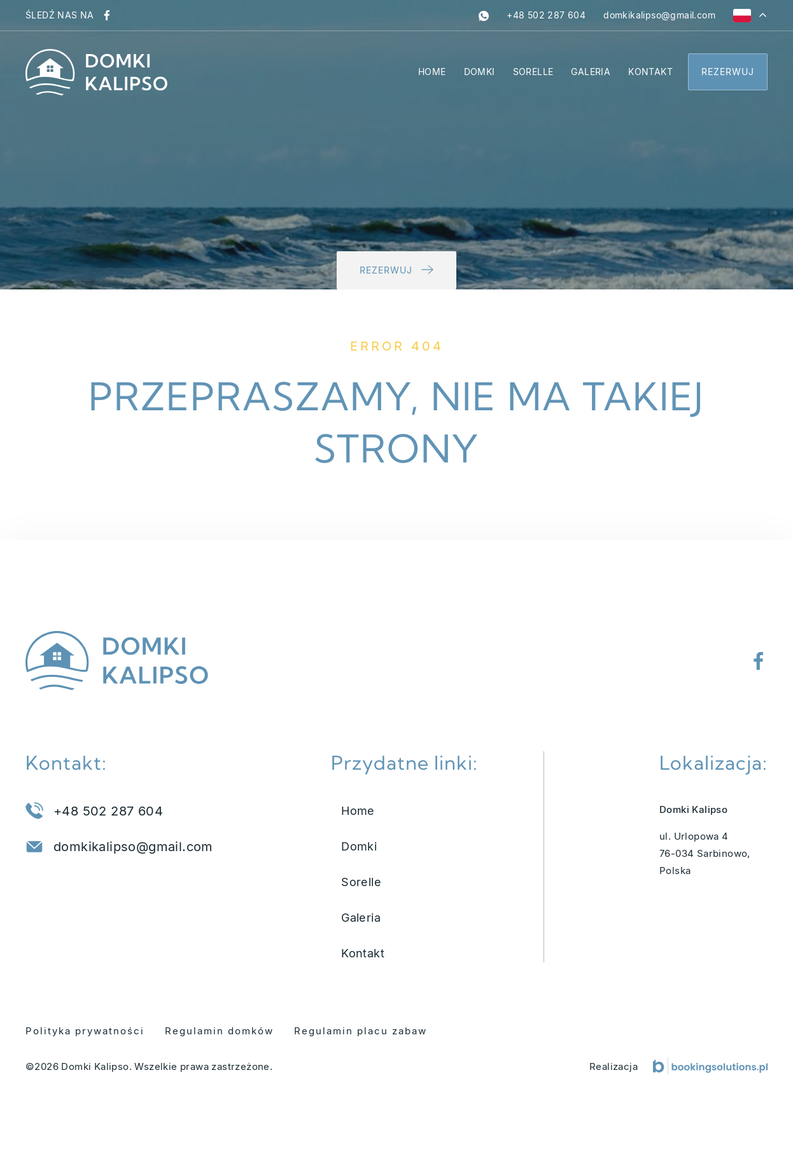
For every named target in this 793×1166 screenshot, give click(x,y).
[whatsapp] (484, 15)
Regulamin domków (219, 1031)
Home (432, 71)
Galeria (590, 71)
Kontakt (650, 71)
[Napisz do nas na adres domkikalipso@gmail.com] (659, 15)
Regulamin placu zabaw (360, 1031)
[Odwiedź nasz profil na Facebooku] (107, 15)
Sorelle (533, 71)
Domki (479, 71)
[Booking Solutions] (710, 1065)
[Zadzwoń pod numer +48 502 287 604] (546, 15)
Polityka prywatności (84, 1031)
